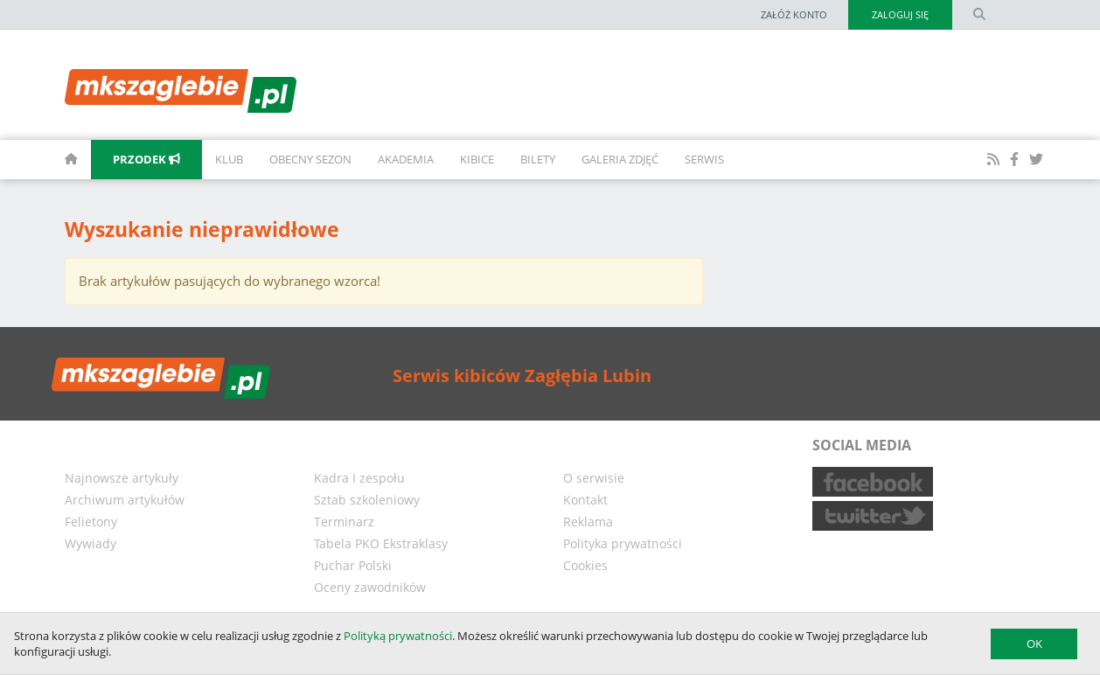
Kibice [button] (477, 159)
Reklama (588, 521)
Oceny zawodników (370, 587)
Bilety (537, 159)
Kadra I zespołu (359, 478)
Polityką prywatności (398, 636)
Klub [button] (229, 159)
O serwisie (593, 478)
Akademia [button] (406, 159)
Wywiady (90, 543)
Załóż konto (794, 14)
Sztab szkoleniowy (367, 499)
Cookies (585, 565)
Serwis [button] (704, 159)
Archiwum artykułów (124, 499)
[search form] (979, 15)
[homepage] (51, 159)
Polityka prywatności (622, 543)
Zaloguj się (900, 14)
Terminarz (344, 521)
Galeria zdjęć (619, 159)
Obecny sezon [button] (310, 159)
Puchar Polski (353, 565)
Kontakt (585, 499)
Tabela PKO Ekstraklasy (381, 543)
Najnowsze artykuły (121, 478)
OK (1034, 643)
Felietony (91, 521)
